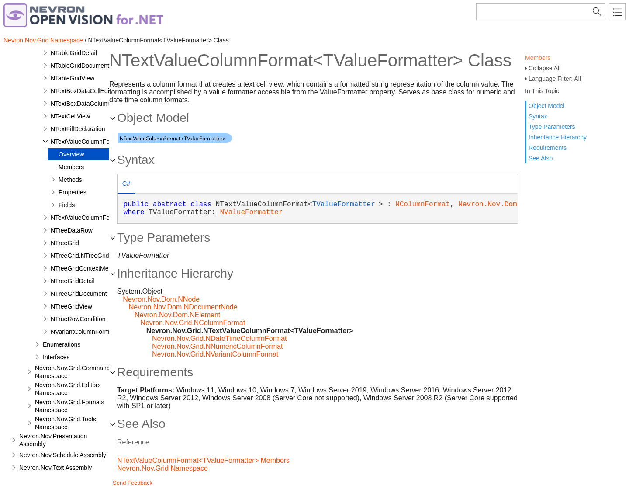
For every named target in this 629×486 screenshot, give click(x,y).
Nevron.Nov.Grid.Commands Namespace (74, 371)
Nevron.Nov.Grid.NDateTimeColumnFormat (219, 338)
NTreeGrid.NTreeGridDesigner (92, 255)
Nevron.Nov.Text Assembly (55, 467)
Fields (67, 204)
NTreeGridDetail (73, 281)
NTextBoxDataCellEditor (83, 90)
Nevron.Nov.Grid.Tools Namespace (65, 423)
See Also (541, 158)
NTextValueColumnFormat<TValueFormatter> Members (203, 460)
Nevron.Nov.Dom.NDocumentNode (183, 307)
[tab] (126, 185)
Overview (71, 154)
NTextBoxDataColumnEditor (89, 103)
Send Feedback (132, 482)
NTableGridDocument (80, 65)
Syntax (538, 116)
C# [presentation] (126, 183)
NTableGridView (72, 78)
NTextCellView (70, 116)
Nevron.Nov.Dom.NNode (161, 299)
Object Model (546, 105)
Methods (70, 179)
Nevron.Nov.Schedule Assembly (62, 454)
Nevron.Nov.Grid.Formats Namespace (69, 406)
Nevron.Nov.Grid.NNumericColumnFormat (217, 346)
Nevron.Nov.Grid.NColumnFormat (192, 322)
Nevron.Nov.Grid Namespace (43, 40)
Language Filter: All (555, 78)
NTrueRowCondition (78, 319)
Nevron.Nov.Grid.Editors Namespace (68, 389)
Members (537, 57)
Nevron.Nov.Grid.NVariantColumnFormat (215, 354)
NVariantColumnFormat (82, 331)
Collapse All (544, 68)
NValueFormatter (251, 212)
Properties (72, 192)
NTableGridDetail (74, 52)
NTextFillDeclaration (78, 128)
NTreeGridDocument (79, 293)
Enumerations (61, 344)
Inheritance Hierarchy (558, 137)
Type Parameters (552, 126)
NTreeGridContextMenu (83, 268)
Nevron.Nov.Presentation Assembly (53, 440)
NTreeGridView (71, 306)
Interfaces (56, 357)
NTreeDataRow (72, 230)
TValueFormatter (343, 204)
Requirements (548, 147)
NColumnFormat (422, 204)
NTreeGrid (65, 243)
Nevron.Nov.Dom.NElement (177, 315)
